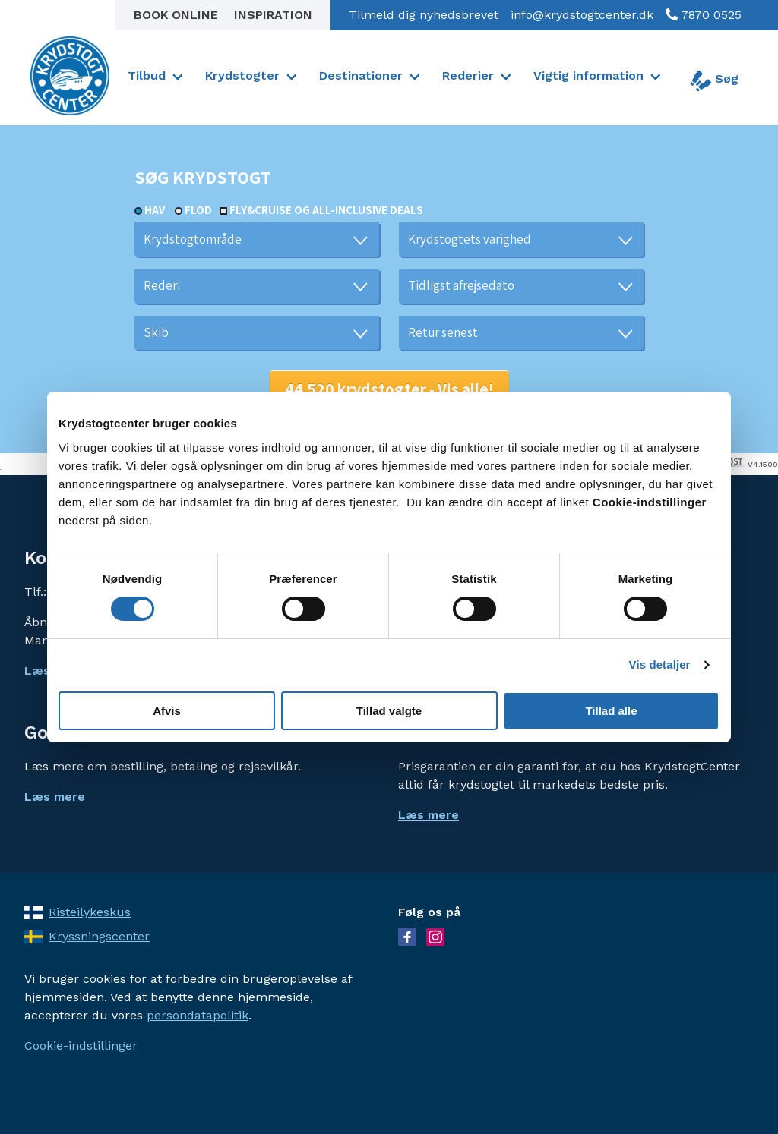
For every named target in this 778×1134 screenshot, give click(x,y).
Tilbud (147, 75)
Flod (198, 210)
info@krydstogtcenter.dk (582, 15)
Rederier (468, 75)
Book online (178, 15)
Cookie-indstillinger (81, 1045)
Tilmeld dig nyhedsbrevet (423, 15)
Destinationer (361, 75)
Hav (154, 210)
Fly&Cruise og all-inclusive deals (326, 210)
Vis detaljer (660, 664)
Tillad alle (611, 710)
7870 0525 (710, 15)
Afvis (167, 710)
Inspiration (273, 15)
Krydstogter (242, 75)
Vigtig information (588, 75)
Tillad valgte (389, 710)
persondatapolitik (197, 1015)
